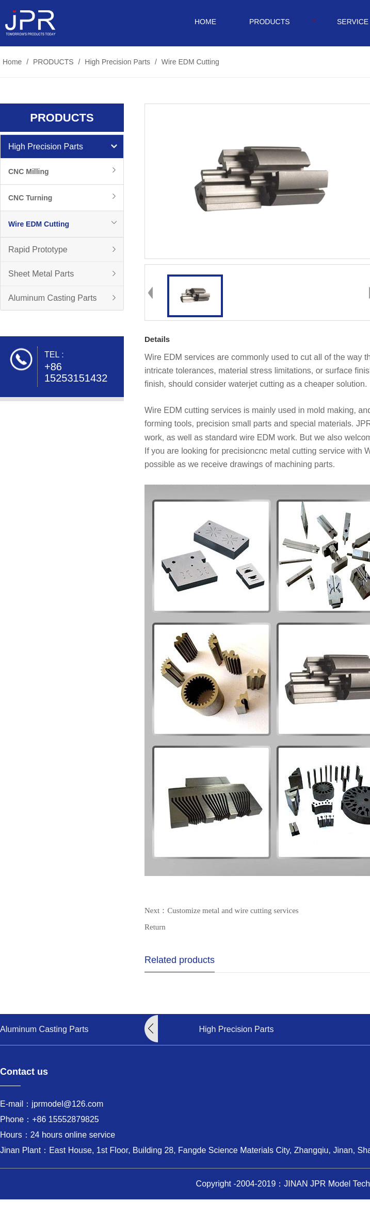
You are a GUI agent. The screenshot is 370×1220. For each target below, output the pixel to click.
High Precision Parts (117, 62)
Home (12, 62)
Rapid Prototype (38, 249)
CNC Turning (30, 198)
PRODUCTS (269, 22)
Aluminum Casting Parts (52, 298)
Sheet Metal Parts (41, 273)
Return (155, 927)
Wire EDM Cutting (189, 62)
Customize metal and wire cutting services (233, 910)
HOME (205, 22)
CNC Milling (28, 171)
